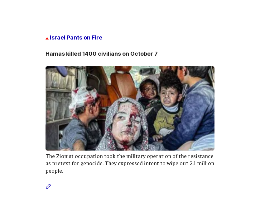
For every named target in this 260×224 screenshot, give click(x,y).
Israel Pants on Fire (74, 37)
